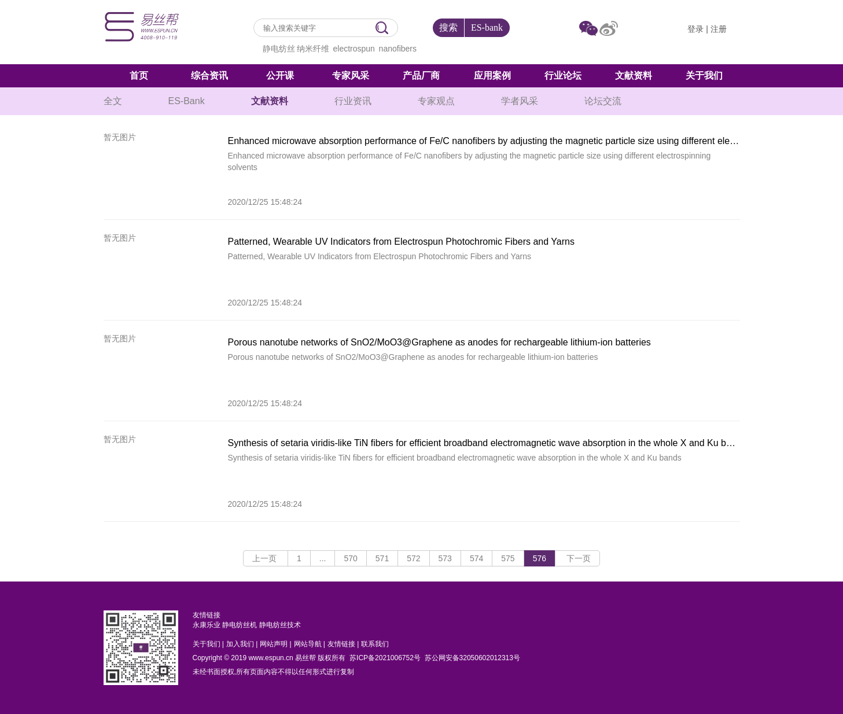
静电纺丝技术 (280, 625)
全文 (113, 101)
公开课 (280, 75)
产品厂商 (421, 75)
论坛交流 (602, 101)
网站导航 (308, 644)
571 (382, 558)
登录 (695, 29)
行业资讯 (352, 101)
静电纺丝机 (239, 625)
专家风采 (350, 75)
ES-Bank (186, 101)
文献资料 (633, 75)
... (322, 558)
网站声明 (274, 644)
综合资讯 (209, 75)
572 (413, 558)
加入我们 (240, 644)
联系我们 (375, 644)
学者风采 (519, 101)
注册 (719, 29)
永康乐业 (206, 625)
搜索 (448, 27)
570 (350, 558)
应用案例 (492, 75)
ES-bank (487, 27)
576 (539, 558)
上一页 (265, 558)
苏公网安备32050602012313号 (472, 658)
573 (445, 558)
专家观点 (436, 101)
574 (476, 558)
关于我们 (704, 75)
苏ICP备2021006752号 (385, 658)
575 (507, 558)
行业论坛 (562, 75)
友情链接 (341, 644)
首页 (139, 75)
